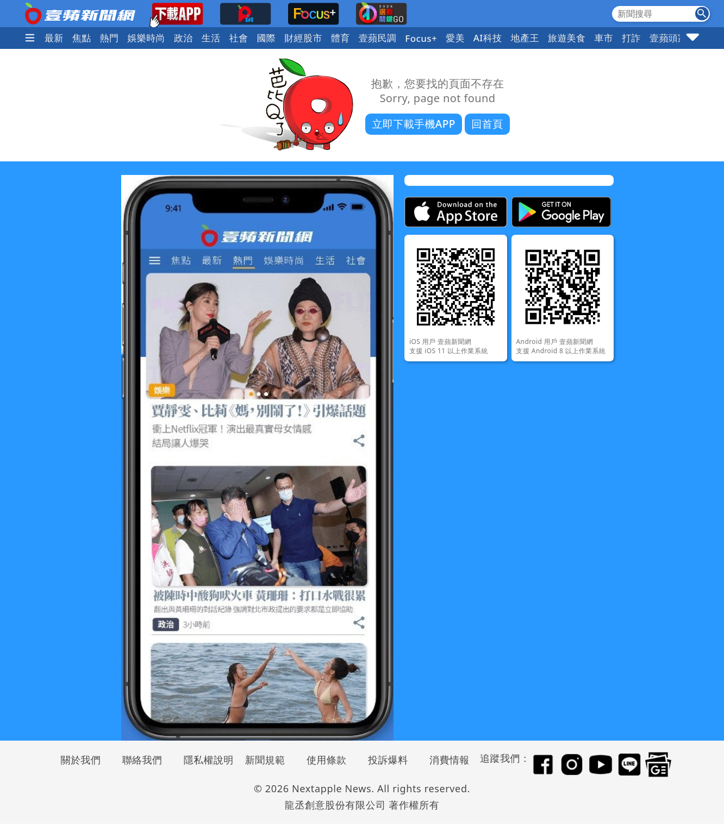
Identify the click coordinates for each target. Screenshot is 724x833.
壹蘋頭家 (669, 38)
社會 (238, 38)
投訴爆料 (388, 759)
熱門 (109, 38)
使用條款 (327, 759)
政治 (183, 38)
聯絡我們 (142, 759)
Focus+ (421, 38)
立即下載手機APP (413, 124)
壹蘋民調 (378, 38)
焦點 (81, 38)
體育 (340, 38)
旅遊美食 (567, 38)
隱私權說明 (205, 759)
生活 (211, 38)
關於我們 (81, 759)
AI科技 (487, 38)
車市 (603, 38)
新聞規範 (265, 759)
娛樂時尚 (146, 38)
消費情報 (449, 759)
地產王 (525, 38)
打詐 (631, 38)
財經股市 (303, 38)
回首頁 (487, 124)
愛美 (455, 38)
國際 (266, 38)
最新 (54, 38)
